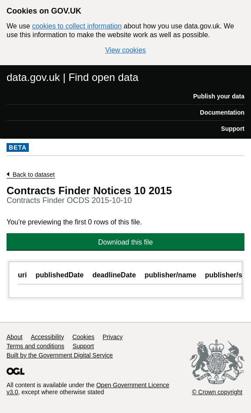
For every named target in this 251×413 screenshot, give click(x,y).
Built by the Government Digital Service (60, 355)
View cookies (125, 50)
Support (232, 128)
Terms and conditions (35, 346)
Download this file (125, 242)
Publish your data (218, 96)
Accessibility (47, 336)
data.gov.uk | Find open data (72, 77)
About (15, 336)
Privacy (113, 336)
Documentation (222, 112)
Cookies (83, 336)
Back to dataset (34, 174)
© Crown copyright (217, 392)
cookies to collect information (76, 26)
